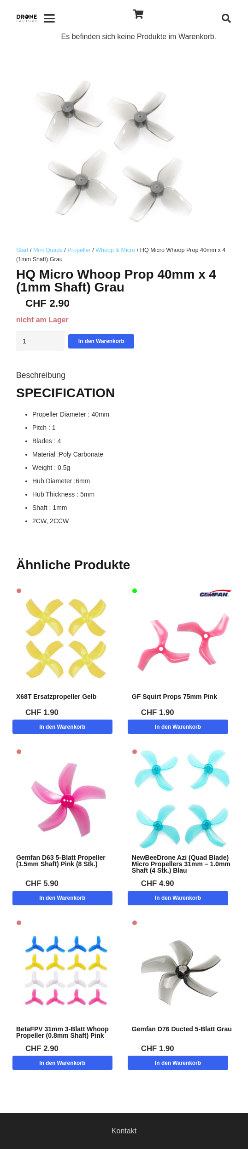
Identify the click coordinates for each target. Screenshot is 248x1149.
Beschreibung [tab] (40, 375)
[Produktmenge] (40, 341)
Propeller (78, 250)
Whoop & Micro (115, 250)
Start (22, 250)
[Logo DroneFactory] (26, 18)
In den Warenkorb (101, 341)
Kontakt (124, 1131)
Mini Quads (48, 250)
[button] (48, 18)
